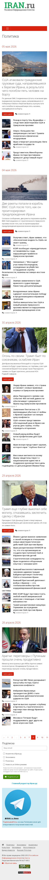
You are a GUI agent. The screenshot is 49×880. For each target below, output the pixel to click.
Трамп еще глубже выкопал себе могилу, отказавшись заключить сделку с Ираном (24, 512)
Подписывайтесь (10, 822)
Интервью (16, 847)
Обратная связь (9, 863)
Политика (8, 761)
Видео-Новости (8, 850)
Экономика (9, 757)
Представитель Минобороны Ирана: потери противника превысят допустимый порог (28, 155)
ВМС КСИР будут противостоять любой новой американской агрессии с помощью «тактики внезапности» (29, 598)
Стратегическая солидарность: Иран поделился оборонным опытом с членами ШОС (29, 561)
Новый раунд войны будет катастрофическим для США (27, 435)
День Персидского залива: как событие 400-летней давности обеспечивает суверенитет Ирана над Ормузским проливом (29, 400)
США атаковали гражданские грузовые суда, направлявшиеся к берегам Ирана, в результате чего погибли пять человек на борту (24, 87)
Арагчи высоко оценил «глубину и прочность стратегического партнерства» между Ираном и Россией (29, 708)
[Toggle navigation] (7, 28)
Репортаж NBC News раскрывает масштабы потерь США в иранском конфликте (29, 682)
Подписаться (11, 777)
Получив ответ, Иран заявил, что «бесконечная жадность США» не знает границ (30, 240)
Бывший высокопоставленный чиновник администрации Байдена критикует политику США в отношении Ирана (28, 573)
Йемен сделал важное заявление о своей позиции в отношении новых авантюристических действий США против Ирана (30, 540)
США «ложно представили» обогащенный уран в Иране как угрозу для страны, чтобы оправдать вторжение (29, 424)
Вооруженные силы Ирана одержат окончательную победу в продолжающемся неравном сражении (29, 295)
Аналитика (33, 845)
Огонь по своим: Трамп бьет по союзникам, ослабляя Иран (24, 358)
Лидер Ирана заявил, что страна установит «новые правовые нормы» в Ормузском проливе (29, 388)
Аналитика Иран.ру (12, 753)
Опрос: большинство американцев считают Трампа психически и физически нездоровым (28, 134)
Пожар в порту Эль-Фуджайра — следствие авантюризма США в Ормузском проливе (29, 123)
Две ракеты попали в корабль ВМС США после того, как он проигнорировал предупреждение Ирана (22, 208)
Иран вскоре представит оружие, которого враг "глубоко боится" (30, 446)
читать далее (8, 114)
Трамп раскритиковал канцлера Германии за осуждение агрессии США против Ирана (29, 607)
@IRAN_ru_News (12, 818)
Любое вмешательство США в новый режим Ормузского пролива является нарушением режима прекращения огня (29, 306)
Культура (6, 847)
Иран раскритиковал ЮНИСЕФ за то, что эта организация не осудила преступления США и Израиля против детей (29, 551)
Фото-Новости (29, 847)
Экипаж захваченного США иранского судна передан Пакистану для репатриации (27, 283)
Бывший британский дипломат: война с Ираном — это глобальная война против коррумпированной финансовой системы (24, 585)
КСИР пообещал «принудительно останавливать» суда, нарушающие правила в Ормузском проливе (30, 252)
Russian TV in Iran (24, 850)
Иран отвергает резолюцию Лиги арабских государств (30, 143)
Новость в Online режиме (15, 764)
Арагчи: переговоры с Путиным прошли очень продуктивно (23, 658)
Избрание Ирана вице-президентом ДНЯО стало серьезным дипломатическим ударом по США (28, 694)
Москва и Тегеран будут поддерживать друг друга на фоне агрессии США (27, 720)
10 (42, 737)
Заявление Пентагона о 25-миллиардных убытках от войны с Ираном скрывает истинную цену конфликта (29, 413)
